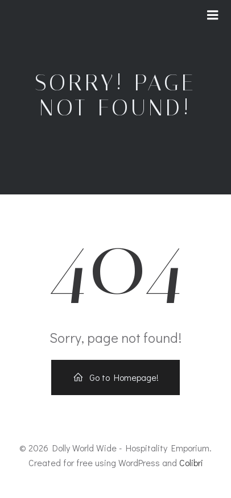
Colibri (191, 462)
